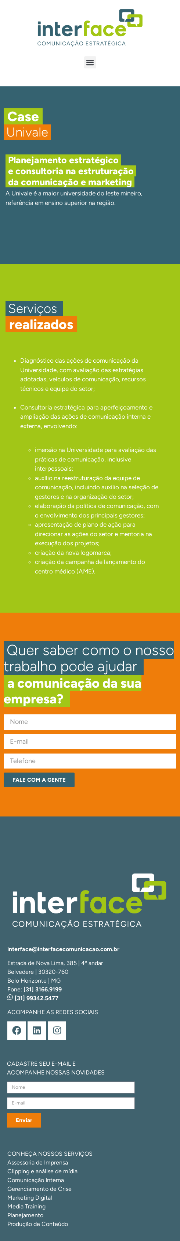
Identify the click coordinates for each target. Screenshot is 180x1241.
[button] (90, 62)
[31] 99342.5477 (32, 998)
